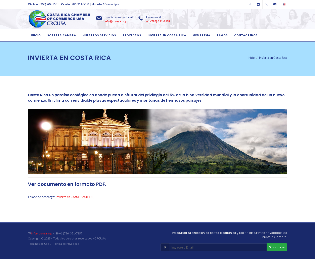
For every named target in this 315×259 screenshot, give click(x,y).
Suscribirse (276, 247)
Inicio (251, 57)
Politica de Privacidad (66, 243)
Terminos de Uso (38, 243)
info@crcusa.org (115, 21)
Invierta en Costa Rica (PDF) (75, 197)
